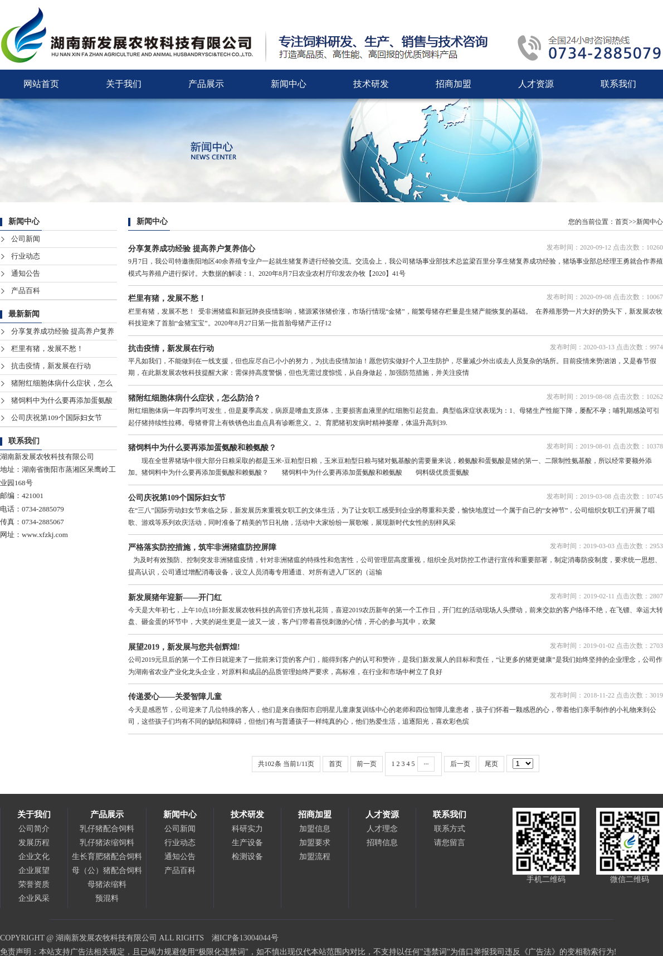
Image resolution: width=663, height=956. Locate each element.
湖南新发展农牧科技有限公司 (47, 456)
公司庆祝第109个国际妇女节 (56, 417)
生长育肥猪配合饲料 (107, 856)
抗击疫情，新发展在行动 (51, 366)
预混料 (107, 898)
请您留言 (449, 842)
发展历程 (34, 842)
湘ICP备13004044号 (245, 938)
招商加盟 (453, 84)
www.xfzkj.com (45, 534)
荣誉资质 (34, 884)
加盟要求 (314, 842)
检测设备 (247, 856)
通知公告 (25, 273)
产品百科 (25, 290)
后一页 (460, 764)
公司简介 (34, 829)
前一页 (367, 764)
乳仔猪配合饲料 (107, 829)
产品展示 (206, 84)
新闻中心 (288, 84)
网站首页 (41, 84)
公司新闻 (25, 239)
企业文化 (34, 856)
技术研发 (371, 84)
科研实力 (247, 829)
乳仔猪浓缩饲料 (107, 842)
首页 (621, 222)
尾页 (491, 764)
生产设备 (247, 842)
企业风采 (34, 898)
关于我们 (124, 84)
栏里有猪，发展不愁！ (47, 348)
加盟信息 (314, 829)
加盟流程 (314, 856)
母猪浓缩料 (106, 884)
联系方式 (449, 829)
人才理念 (382, 829)
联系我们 (618, 84)
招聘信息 (382, 842)
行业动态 (25, 256)
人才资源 (536, 84)
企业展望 (34, 870)
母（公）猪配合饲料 (107, 870)
